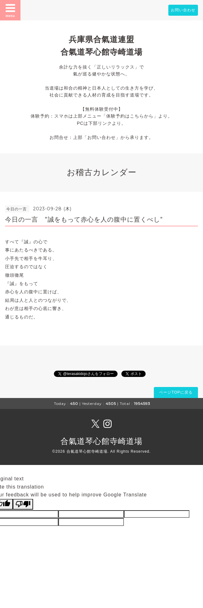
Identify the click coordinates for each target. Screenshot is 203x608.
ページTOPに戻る (175, 392)
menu (10, 10)
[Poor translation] (23, 504)
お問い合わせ (183, 10)
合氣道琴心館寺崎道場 (101, 441)
